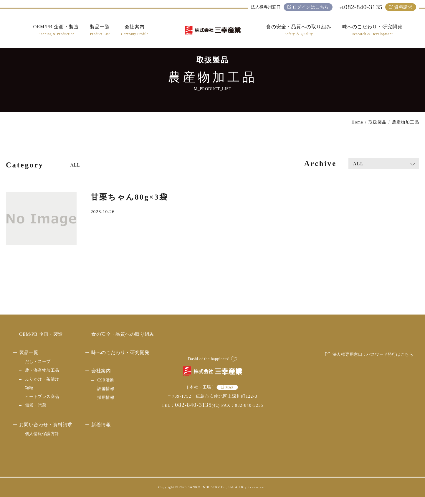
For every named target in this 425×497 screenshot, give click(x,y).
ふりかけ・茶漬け (42, 379)
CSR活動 (105, 380)
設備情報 (105, 388)
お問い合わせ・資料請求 (45, 424)
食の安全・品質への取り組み (122, 334)
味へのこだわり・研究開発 (120, 352)
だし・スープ (38, 361)
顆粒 (29, 388)
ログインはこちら (310, 7)
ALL (75, 164)
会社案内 (101, 370)
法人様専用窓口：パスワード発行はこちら (373, 398)
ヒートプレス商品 (42, 396)
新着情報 (101, 424)
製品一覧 (29, 352)
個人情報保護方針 (42, 434)
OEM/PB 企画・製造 (41, 334)
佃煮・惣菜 (35, 405)
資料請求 (403, 7)
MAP (229, 387)
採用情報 (105, 397)
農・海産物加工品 (42, 370)
